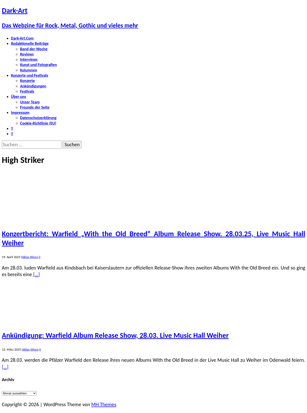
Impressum (20, 112)
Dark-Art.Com (22, 38)
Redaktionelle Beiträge (30, 43)
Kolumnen (28, 70)
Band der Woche (33, 48)
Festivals (27, 91)
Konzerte (27, 80)
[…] (36, 274)
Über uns (18, 96)
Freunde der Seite (34, 107)
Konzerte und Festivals (29, 75)
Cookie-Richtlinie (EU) (38, 123)
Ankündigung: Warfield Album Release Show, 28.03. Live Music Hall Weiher (115, 335)
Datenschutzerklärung (38, 117)
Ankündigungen (33, 86)
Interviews (29, 59)
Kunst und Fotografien (38, 64)
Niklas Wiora (29, 257)
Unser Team (30, 102)
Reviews (27, 54)
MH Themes (103, 404)
